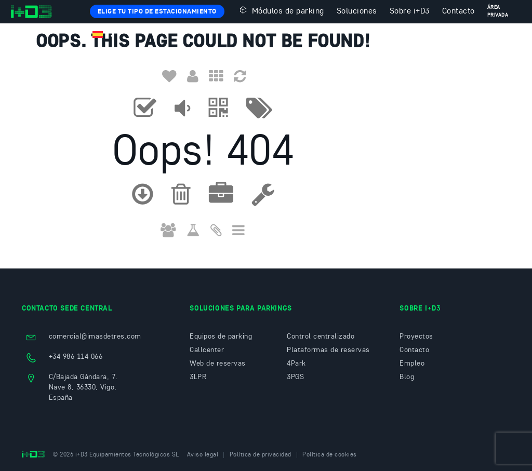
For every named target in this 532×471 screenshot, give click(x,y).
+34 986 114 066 (76, 356)
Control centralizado (320, 336)
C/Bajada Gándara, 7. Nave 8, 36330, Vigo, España (83, 387)
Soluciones (357, 11)
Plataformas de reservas (328, 350)
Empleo (412, 363)
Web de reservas (218, 363)
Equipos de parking (221, 336)
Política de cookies (329, 455)
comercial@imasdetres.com (95, 336)
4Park (296, 363)
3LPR (198, 377)
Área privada (498, 11)
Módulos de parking (280, 10)
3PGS (295, 377)
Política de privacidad (260, 455)
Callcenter (207, 350)
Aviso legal (203, 455)
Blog (407, 377)
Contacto (458, 11)
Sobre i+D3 (410, 11)
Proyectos (416, 336)
